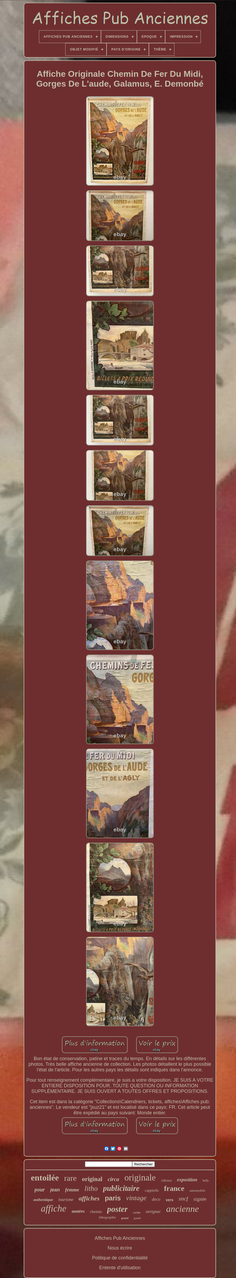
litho (91, 1188)
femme (72, 1189)
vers (169, 1200)
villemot (166, 1180)
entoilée (45, 1177)
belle (206, 1180)
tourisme (65, 1199)
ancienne (182, 1209)
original (92, 1179)
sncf (183, 1198)
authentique (43, 1200)
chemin (96, 1211)
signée (199, 1199)
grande (137, 1218)
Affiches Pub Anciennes (120, 1238)
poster (117, 1209)
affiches (89, 1198)
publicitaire (121, 1188)
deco (156, 1199)
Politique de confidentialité (120, 1257)
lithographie (107, 1217)
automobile (197, 1190)
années (78, 1211)
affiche (53, 1208)
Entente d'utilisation (120, 1267)
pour (40, 1189)
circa (113, 1179)
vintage (136, 1198)
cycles (136, 1212)
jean (55, 1189)
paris (113, 1198)
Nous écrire (120, 1248)
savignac (153, 1211)
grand (124, 1218)
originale (140, 1177)
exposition (187, 1179)
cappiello (152, 1190)
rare (70, 1178)
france (174, 1188)
